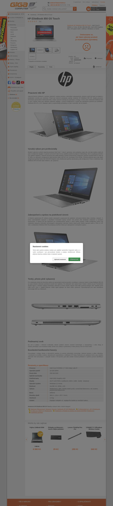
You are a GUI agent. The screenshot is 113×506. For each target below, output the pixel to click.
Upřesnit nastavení (60, 259)
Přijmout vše (74, 259)
